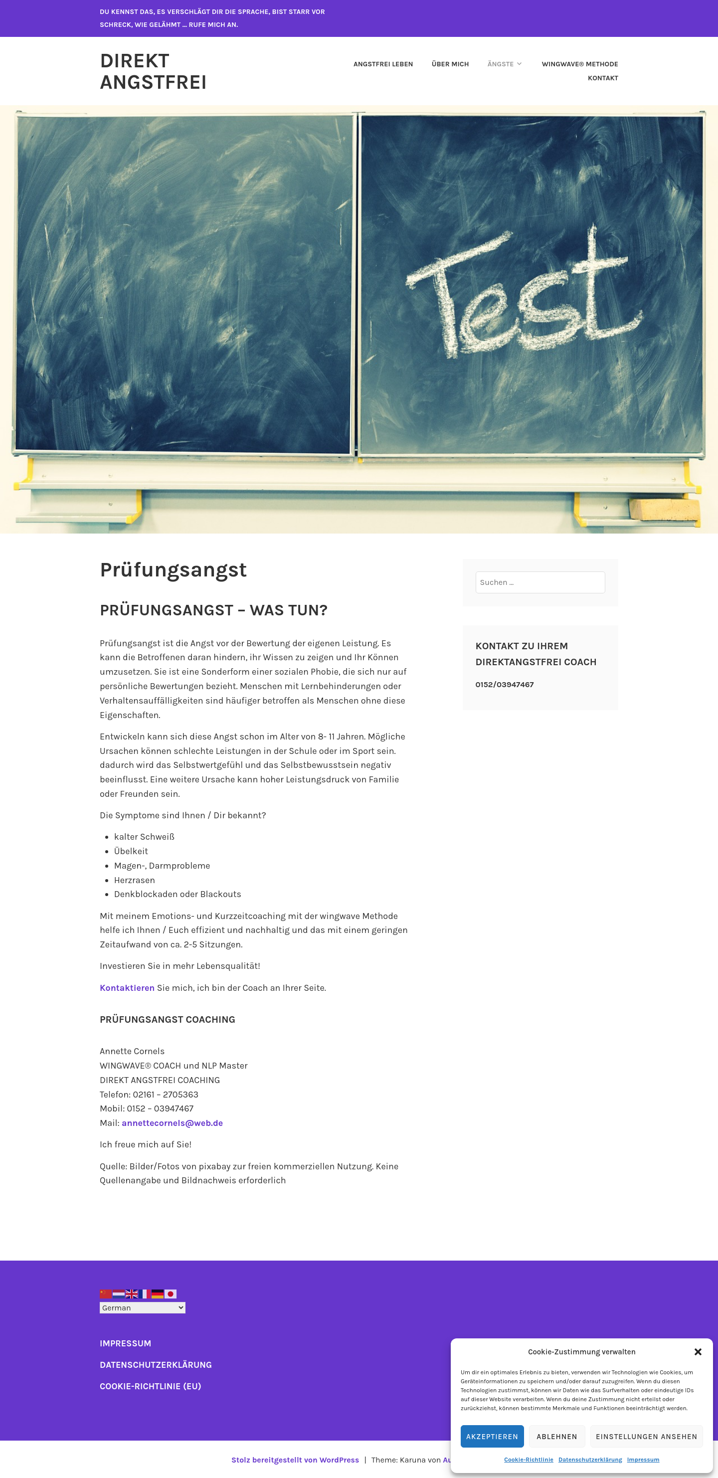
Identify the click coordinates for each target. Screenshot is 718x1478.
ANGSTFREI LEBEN (383, 63)
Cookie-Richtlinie (528, 1459)
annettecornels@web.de (173, 1121)
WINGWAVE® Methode (580, 63)
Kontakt (603, 77)
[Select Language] (142, 1306)
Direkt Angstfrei (155, 71)
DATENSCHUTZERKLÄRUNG (156, 1363)
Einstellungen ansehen (647, 1436)
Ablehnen (557, 1436)
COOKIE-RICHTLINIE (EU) (151, 1385)
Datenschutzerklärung (590, 1459)
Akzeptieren (492, 1436)
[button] (698, 1352)
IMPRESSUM (126, 1342)
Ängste (501, 63)
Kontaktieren (128, 986)
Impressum (643, 1459)
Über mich (450, 63)
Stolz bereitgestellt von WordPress (294, 1459)
